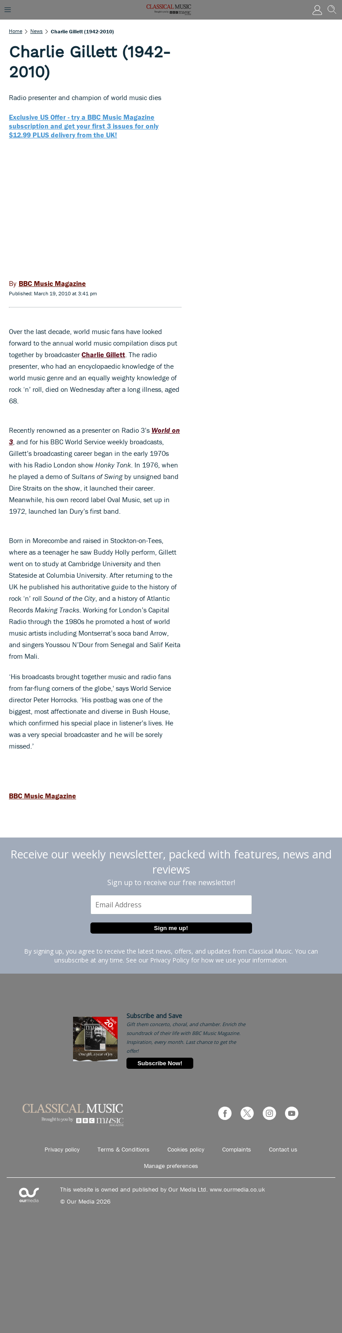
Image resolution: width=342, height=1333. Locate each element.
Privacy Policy (169, 960)
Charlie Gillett (103, 354)
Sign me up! (171, 928)
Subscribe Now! (160, 1063)
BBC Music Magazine (42, 795)
